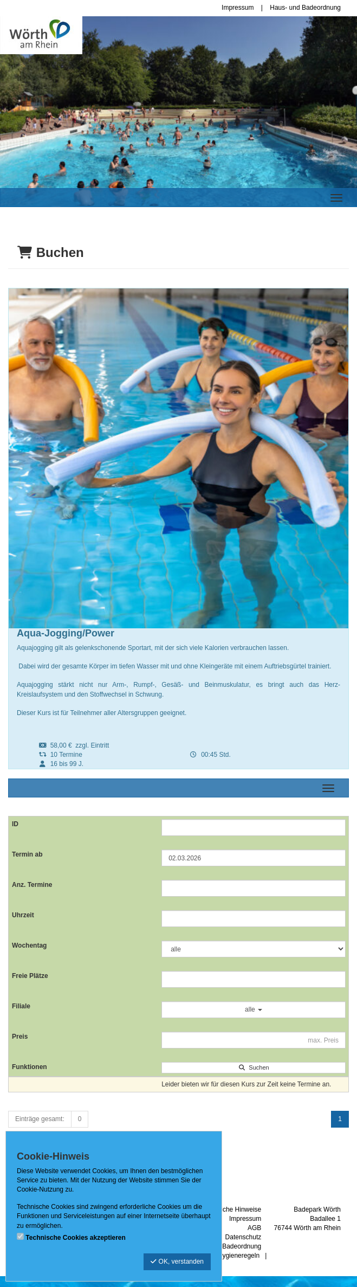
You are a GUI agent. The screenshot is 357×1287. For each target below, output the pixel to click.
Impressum (238, 7)
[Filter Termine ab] (253, 858)
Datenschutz (243, 1237)
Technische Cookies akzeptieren (75, 1237)
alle (253, 1009)
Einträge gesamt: (39, 1119)
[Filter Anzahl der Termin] (253, 888)
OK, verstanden (177, 1261)
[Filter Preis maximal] (253, 1040)
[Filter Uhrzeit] (253, 918)
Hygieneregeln (238, 1255)
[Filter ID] (253, 827)
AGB (254, 1228)
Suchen (253, 1067)
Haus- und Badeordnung (305, 7)
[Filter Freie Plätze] (253, 979)
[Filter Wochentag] (253, 949)
